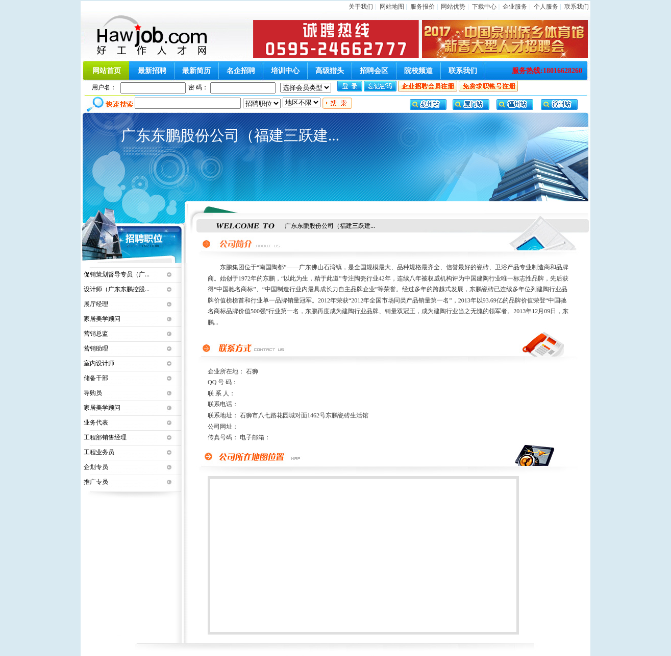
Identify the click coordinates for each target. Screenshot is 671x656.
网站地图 (392, 6)
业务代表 (96, 422)
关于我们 (361, 6)
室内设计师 (99, 363)
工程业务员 (99, 452)
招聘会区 (374, 71)
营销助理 (96, 348)
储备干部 (96, 378)
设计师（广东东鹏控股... (117, 289)
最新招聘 (152, 71)
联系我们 (576, 6)
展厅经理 (96, 304)
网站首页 (106, 71)
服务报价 (422, 6)
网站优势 (453, 6)
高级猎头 (329, 71)
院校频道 (418, 71)
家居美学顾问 (102, 318)
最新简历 (196, 71)
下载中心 (484, 6)
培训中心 (285, 71)
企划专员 (96, 467)
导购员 (93, 392)
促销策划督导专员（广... (117, 274)
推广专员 (96, 481)
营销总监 (96, 333)
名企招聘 (241, 71)
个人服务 (546, 6)
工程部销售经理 (105, 437)
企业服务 (515, 6)
